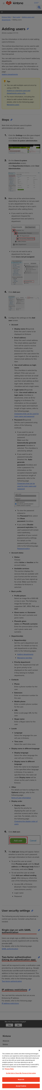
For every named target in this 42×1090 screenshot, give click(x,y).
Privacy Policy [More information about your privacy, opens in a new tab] (9, 1075)
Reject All (21, 1086)
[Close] (39, 1056)
